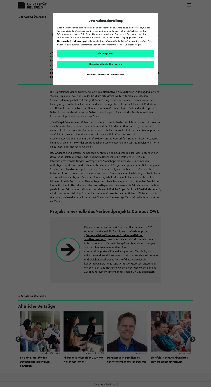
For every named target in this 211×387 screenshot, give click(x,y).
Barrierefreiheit (117, 75)
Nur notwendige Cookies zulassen (105, 64)
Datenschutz (103, 75)
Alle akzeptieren (105, 53)
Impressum (91, 75)
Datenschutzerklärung (71, 41)
